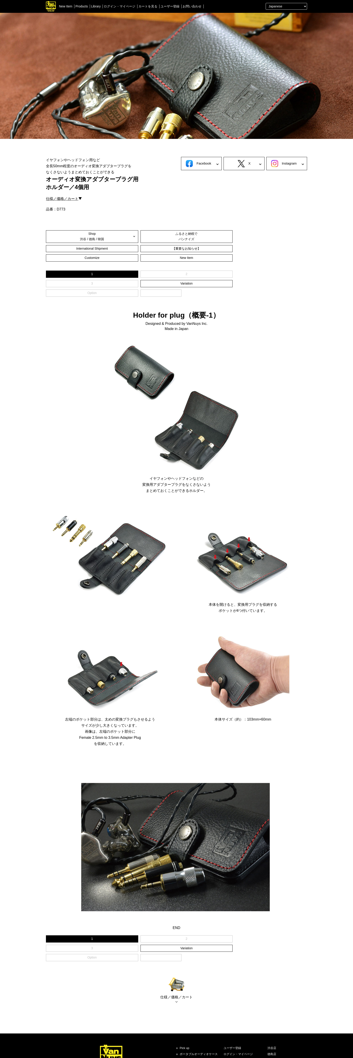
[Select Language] (286, 6)
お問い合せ (231, 1016)
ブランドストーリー (280, 1016)
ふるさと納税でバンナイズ (111, 236)
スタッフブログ (277, 1022)
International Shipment (154, 236)
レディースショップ (280, 1004)
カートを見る (147, 6)
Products (81, 6)
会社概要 (229, 1022)
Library (96, 6)
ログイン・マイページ (119, 6)
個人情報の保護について (240, 1028)
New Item (65, 6)
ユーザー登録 (170, 6)
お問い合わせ (192, 6)
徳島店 (271, 997)
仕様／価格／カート (62, 199)
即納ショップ (276, 1010)
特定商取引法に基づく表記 (241, 1034)
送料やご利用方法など (238, 1010)
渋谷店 (271, 991)
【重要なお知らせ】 (198, 236)
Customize (242, 236)
